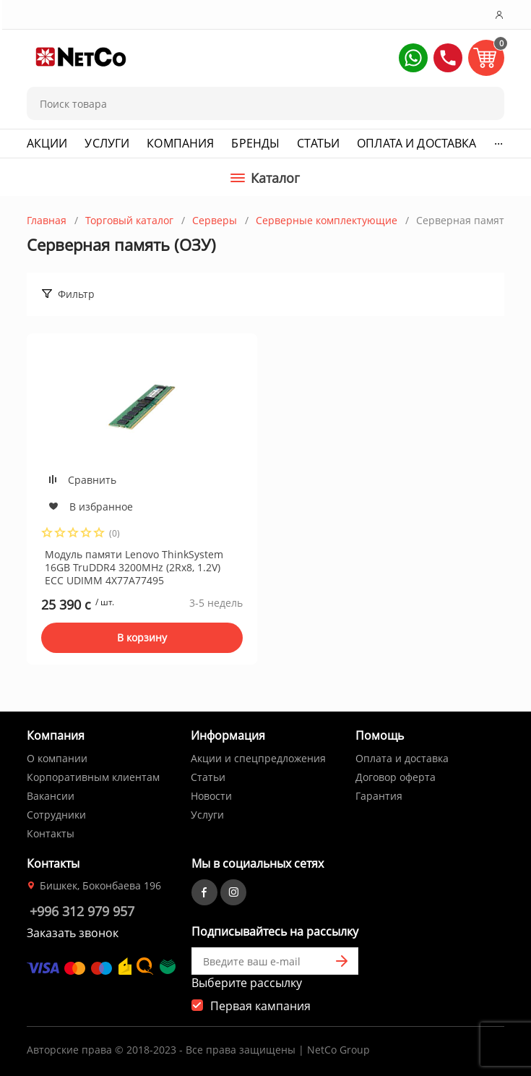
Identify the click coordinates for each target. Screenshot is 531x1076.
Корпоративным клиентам (93, 777)
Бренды (255, 143)
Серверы (214, 220)
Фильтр (76, 294)
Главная (46, 220)
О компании (57, 758)
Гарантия (378, 796)
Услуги (107, 143)
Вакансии (50, 796)
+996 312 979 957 (82, 911)
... (498, 140)
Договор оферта (395, 777)
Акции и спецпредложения (258, 758)
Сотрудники (56, 814)
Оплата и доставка (416, 143)
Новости (211, 796)
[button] (413, 57)
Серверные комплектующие (326, 220)
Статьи (318, 143)
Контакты (50, 833)
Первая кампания (260, 1006)
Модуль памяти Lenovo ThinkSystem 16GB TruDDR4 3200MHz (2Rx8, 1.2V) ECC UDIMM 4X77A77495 (134, 567)
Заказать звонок (72, 933)
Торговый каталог (129, 220)
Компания (180, 143)
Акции (47, 143)
